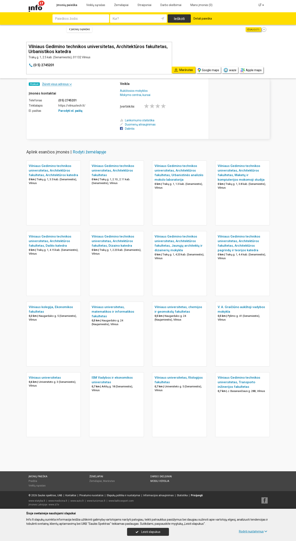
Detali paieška (203, 18)
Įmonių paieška (66, 5)
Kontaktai (70, 495)
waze (229, 70)
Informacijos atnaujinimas (158, 495)
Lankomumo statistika (137, 120)
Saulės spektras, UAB (50, 495)
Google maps (208, 70)
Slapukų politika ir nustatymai (123, 495)
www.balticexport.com (121, 500)
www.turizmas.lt (96, 500)
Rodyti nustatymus (253, 531)
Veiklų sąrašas (95, 5)
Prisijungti (197, 495)
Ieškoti (179, 18)
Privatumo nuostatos (91, 495)
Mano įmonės (201, 5)
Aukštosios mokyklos (134, 90)
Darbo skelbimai (170, 5)
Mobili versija (159, 481)
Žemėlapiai (121, 5)
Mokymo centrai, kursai (135, 95)
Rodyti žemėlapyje (89, 151)
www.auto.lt (77, 500)
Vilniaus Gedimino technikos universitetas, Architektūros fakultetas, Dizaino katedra (113, 241)
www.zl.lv (54, 504)
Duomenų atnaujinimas (138, 124)
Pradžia (33, 481)
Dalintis (127, 128)
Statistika (182, 495)
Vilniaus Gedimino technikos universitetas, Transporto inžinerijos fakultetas (239, 382)
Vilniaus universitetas (45, 377)
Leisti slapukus (148, 532)
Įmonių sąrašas (79, 29)
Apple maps (251, 70)
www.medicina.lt (57, 500)
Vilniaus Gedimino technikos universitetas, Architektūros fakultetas (113, 170)
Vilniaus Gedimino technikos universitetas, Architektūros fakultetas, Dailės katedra (50, 241)
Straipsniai (144, 5)
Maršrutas (109, 481)
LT (262, 5)
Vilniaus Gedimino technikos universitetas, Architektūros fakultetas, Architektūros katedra (53, 170)
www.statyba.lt (37, 500)
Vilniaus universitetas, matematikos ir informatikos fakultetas (113, 311)
